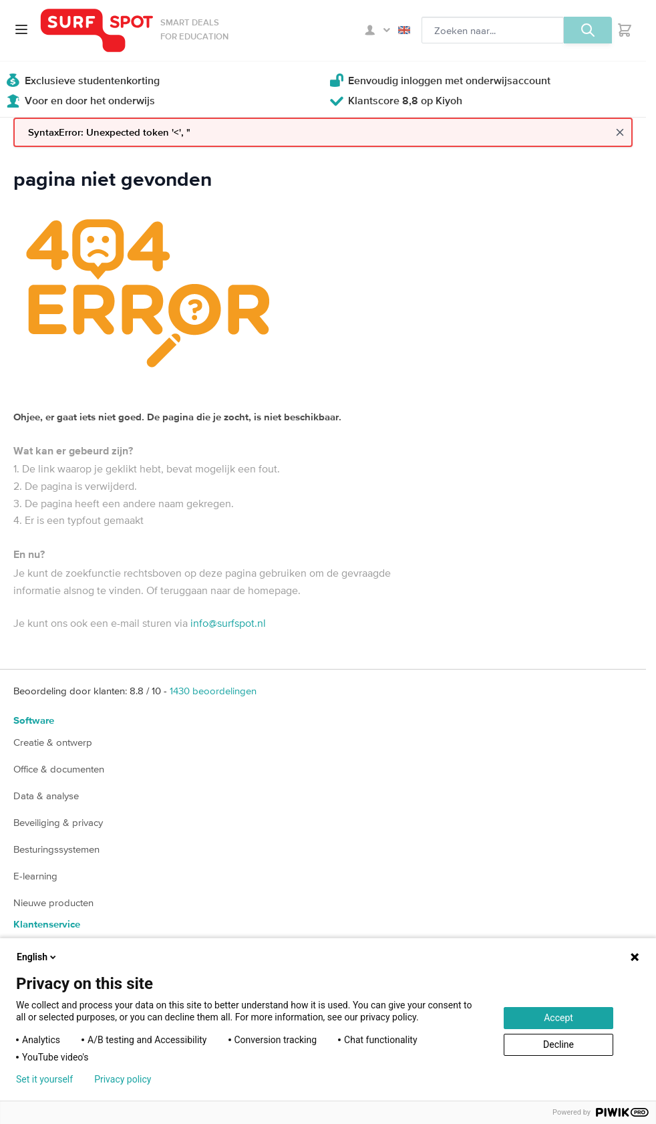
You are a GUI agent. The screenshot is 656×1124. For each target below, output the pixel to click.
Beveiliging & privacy (58, 822)
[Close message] (620, 132)
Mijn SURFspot (377, 30)
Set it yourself (44, 1079)
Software (33, 721)
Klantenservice (46, 925)
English (404, 30)
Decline (558, 1044)
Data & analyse (46, 795)
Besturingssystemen (56, 849)
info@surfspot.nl (228, 623)
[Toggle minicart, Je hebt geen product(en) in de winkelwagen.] (624, 30)
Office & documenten (58, 769)
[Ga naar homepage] (97, 30)
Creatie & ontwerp (52, 742)
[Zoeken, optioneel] (493, 30)
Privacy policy (122, 1079)
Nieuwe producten (53, 902)
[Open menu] (21, 29)
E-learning (35, 875)
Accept (558, 1017)
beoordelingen (213, 690)
